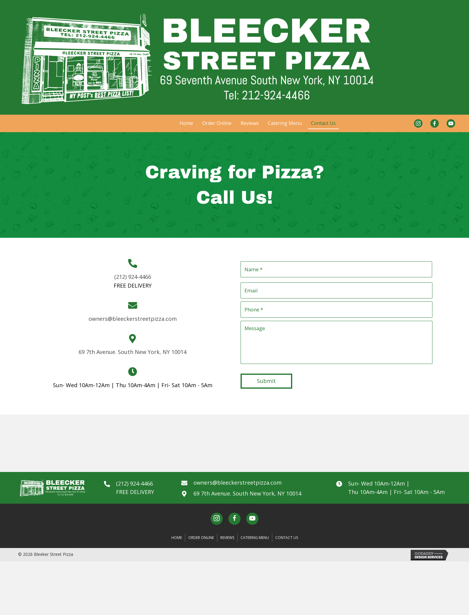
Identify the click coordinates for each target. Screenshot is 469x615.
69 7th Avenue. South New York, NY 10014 (132, 353)
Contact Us (286, 540)
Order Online (201, 540)
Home (176, 540)
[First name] (336, 269)
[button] (217, 522)
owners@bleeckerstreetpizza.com (133, 320)
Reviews (227, 540)
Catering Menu (255, 540)
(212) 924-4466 (132, 278)
